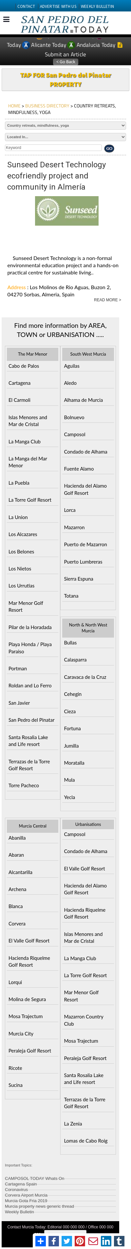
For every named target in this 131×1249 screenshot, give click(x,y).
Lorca (69, 510)
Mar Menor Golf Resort (26, 606)
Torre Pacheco (24, 785)
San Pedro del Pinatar (31, 720)
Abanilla (17, 838)
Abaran (16, 855)
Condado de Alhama (85, 452)
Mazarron (74, 527)
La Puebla (19, 483)
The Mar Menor (32, 354)
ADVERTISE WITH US (58, 6)
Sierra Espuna (78, 579)
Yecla (69, 797)
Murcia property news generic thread (39, 1205)
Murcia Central (33, 826)
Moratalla (74, 763)
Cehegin (73, 694)
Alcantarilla (20, 872)
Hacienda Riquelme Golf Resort (29, 961)
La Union (18, 517)
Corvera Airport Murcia (26, 1194)
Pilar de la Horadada (30, 627)
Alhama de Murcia (83, 400)
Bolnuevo (74, 417)
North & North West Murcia (88, 628)
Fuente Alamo (79, 469)
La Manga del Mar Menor (28, 462)
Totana (71, 596)
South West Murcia (88, 354)
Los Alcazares (23, 534)
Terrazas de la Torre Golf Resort (29, 764)
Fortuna (72, 728)
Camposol (74, 434)
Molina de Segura (27, 999)
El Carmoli (19, 400)
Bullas (70, 642)
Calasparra (75, 659)
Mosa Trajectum (26, 1016)
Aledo (70, 383)
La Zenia (73, 1124)
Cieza (70, 711)
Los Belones (21, 551)
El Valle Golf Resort (29, 940)
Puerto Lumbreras (83, 562)
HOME (14, 105)
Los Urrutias (21, 585)
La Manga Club (25, 441)
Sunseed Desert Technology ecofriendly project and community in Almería (56, 176)
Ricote (15, 1068)
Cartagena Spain (21, 1183)
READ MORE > (107, 300)
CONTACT (26, 6)
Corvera (17, 923)
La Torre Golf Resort (30, 500)
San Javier (19, 703)
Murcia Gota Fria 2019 (26, 1199)
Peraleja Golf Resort (30, 1050)
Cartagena (19, 383)
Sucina (16, 1085)
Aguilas (71, 366)
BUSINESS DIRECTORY (47, 105)
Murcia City (21, 1033)
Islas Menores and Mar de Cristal (28, 420)
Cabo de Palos (24, 366)
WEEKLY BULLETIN (97, 6)
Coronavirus (16, 1188)
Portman (18, 668)
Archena (18, 889)
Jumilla (71, 746)
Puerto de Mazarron (85, 544)
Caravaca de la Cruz (85, 677)
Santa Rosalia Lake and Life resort (28, 740)
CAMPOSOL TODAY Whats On (34, 1177)
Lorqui (15, 982)
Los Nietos (20, 568)
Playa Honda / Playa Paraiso (30, 647)
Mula (69, 780)
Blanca (16, 906)
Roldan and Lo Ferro (30, 685)
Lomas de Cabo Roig (85, 1141)
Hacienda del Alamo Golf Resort (85, 489)
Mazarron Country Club (83, 1020)
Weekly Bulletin (19, 1210)
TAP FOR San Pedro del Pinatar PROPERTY (65, 79)
